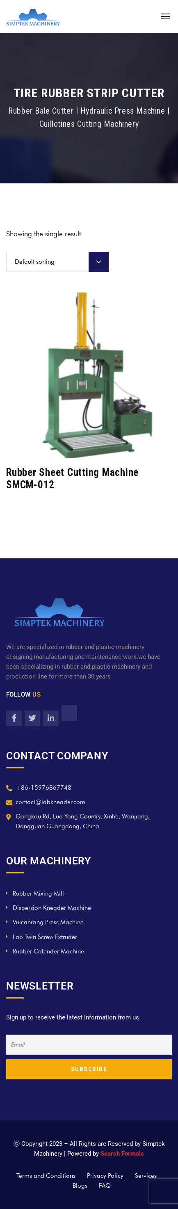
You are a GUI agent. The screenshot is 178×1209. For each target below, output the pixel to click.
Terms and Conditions (45, 1175)
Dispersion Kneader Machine (52, 908)
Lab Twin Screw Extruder (45, 937)
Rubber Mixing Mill (38, 893)
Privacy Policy (105, 1175)
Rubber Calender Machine (48, 951)
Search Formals (122, 1153)
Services (146, 1175)
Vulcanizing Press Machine (48, 922)
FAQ (105, 1185)
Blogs (80, 1185)
